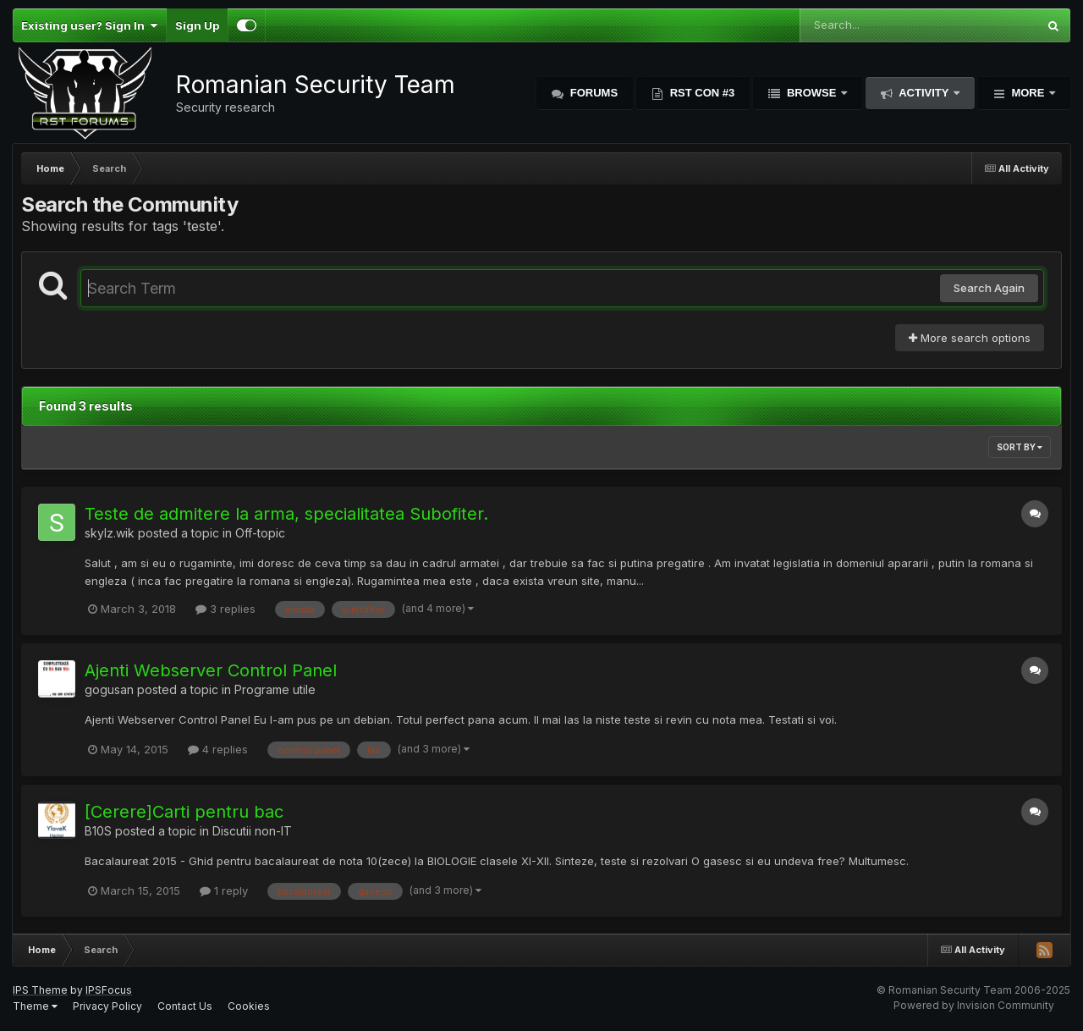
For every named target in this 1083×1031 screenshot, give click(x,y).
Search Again (989, 288)
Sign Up (197, 25)
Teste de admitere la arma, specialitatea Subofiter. (286, 514)
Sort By (1019, 447)
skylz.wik (110, 533)
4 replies (218, 749)
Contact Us (184, 1006)
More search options (970, 338)
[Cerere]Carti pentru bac (184, 812)
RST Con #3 (700, 92)
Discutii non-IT (252, 831)
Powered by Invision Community (973, 1005)
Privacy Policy (107, 1006)
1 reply (224, 890)
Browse (811, 92)
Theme (35, 1006)
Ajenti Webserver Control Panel (211, 670)
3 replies (225, 608)
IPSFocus (108, 990)
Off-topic (260, 533)
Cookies (249, 1006)
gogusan (109, 689)
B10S (98, 831)
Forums (592, 92)
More (1028, 92)
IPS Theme (40, 990)
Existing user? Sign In (89, 25)
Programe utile (275, 689)
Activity (924, 92)
